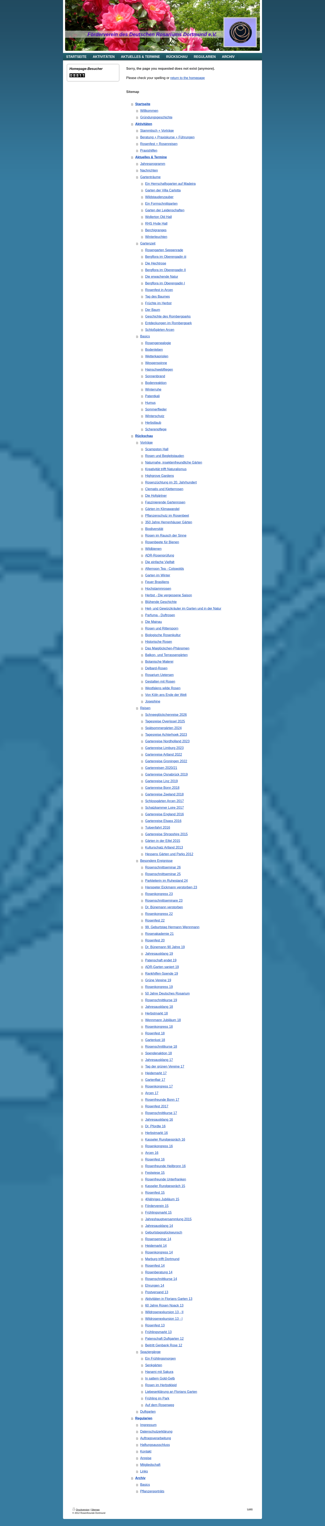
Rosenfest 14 (155, 1265)
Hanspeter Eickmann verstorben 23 (171, 887)
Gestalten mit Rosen (160, 681)
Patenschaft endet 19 (160, 960)
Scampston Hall (156, 449)
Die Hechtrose (155, 263)
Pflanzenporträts (152, 1491)
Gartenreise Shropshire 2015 (166, 834)
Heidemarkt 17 (156, 1073)
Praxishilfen (148, 150)
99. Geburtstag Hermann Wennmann (172, 927)
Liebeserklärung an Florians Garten (171, 1391)
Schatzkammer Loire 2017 (164, 807)
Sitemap (95, 1509)
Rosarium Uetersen (159, 675)
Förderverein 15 (157, 1206)
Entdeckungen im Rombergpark (168, 323)
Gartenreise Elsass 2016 (163, 821)
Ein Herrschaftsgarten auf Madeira (170, 183)
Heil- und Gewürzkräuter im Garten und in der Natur (183, 608)
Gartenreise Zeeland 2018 (164, 794)
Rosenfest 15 (155, 1192)
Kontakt (145, 1451)
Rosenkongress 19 (159, 987)
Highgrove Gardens (159, 475)
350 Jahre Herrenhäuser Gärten (168, 522)
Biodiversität (154, 529)
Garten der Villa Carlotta (163, 190)
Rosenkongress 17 (159, 1086)
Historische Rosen (158, 641)
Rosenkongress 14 (159, 1252)
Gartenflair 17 (155, 1079)
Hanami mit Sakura (159, 1372)
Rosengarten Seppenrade (164, 250)
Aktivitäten (143, 124)
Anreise (145, 1458)
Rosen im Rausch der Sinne (165, 535)
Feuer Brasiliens (157, 582)
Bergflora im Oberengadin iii (165, 256)
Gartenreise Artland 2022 (163, 754)
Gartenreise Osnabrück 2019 (166, 774)
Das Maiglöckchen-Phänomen (167, 648)
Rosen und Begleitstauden (164, 456)
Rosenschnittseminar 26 (163, 867)
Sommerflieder (156, 409)
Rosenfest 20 (155, 940)
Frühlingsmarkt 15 (158, 1212)
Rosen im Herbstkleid (161, 1385)
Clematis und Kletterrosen (164, 489)
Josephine (152, 701)
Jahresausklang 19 (159, 953)
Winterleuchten (156, 237)
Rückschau (144, 436)
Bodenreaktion (155, 383)
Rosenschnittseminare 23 (164, 900)
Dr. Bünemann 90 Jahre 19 (165, 947)
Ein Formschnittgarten (161, 203)
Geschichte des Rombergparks (168, 316)
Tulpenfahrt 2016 (157, 827)
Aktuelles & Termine (151, 157)
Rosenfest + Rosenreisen (158, 144)
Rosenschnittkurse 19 (161, 1000)
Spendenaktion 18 (158, 1053)
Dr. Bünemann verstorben (164, 907)
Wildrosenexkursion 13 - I (164, 1318)
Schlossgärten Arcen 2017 (164, 801)
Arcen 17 (151, 1093)
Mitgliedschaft (150, 1464)
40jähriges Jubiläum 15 (162, 1199)
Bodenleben (154, 349)
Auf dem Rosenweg (159, 1405)
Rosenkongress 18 (159, 1026)
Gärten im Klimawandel (162, 509)
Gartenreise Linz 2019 (161, 781)
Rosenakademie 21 (159, 933)
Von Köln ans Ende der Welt (166, 695)
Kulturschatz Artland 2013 (164, 847)
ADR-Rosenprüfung (159, 555)
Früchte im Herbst (158, 303)
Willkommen (149, 110)
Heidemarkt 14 (156, 1245)
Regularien (143, 1418)
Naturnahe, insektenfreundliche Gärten (173, 462)
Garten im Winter (157, 575)
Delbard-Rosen (156, 668)
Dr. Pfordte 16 (155, 1126)
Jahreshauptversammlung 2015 (168, 1219)
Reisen (145, 708)
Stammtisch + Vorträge (157, 130)
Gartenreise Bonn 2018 (162, 787)
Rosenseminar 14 (158, 1239)
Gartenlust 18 (155, 1040)
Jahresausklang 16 (159, 1119)
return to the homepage (187, 78)
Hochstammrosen (158, 588)
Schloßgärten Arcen (159, 329)
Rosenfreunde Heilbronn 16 (165, 1166)
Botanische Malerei (159, 661)
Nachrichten (149, 170)
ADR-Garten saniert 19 (162, 967)
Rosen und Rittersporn (161, 628)
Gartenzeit (147, 243)
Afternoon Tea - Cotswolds (164, 568)
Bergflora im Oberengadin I (165, 283)
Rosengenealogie (158, 343)
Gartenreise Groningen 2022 (166, 761)
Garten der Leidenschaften (164, 210)
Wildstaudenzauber (159, 197)
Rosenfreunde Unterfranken (165, 1179)
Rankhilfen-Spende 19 (161, 973)
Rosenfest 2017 (156, 1106)
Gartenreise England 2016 (164, 814)
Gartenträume (150, 177)
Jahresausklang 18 (159, 1006)
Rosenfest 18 (155, 1033)
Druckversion (80, 1509)
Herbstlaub (153, 422)
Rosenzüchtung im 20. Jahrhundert (171, 482)
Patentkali (152, 396)
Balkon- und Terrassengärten (166, 655)
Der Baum (152, 310)
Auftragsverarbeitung (155, 1438)
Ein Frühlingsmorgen (160, 1358)
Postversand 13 (156, 1292)
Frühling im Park (157, 1398)
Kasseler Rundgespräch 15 (165, 1186)
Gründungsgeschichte (156, 117)
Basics (145, 336)
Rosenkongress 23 (159, 894)
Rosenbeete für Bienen (162, 542)
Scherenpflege (155, 429)
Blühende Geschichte (161, 602)
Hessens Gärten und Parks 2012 (169, 854)
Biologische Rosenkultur (163, 635)
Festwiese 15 (155, 1172)
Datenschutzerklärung (156, 1431)
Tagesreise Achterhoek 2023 (166, 734)
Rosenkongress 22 (159, 914)
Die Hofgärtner (156, 495)
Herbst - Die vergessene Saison (168, 595)
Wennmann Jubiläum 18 (163, 1020)
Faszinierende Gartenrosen (165, 502)
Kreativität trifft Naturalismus (166, 469)
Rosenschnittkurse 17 (161, 1113)
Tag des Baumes (157, 296)
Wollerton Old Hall (158, 217)
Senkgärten (153, 1365)
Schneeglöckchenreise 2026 (166, 714)
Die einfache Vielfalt (159, 562)
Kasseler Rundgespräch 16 (165, 1139)
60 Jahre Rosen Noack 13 (164, 1305)
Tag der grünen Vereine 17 (164, 1066)
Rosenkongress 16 (159, 1146)
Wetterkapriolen (156, 356)
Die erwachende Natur (161, 276)
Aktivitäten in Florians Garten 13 (168, 1299)
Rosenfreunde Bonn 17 (162, 1099)
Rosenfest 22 (155, 920)
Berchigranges (155, 230)
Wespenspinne (156, 363)
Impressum (148, 1425)
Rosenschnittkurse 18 (161, 1046)
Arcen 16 (151, 1153)
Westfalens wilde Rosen (162, 688)
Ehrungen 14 (154, 1285)
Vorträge (146, 442)
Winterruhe (153, 389)
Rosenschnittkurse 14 (161, 1279)
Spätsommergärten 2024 (163, 728)
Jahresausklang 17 (159, 1060)
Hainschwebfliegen (159, 369)
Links (144, 1471)
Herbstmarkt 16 (156, 1133)
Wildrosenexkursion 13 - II (164, 1312)
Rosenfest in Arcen (159, 290)
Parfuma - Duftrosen (160, 615)
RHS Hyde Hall (156, 223)
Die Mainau (153, 622)
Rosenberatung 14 (158, 1272)
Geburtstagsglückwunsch (163, 1232)
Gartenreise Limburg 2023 (164, 748)
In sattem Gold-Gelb (160, 1378)
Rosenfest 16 (155, 1159)
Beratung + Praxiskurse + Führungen (167, 137)
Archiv (140, 1478)
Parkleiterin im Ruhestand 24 (166, 880)
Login (250, 1509)
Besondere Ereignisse (156, 860)
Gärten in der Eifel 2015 (162, 841)
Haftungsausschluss (155, 1445)
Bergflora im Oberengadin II (165, 270)
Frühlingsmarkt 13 (158, 1332)
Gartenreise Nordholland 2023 (167, 741)
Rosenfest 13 (155, 1325)
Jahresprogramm (152, 164)
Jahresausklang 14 (159, 1226)
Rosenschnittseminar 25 (163, 874)
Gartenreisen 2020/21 (161, 768)
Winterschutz (154, 416)
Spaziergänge (150, 1352)
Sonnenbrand (155, 376)
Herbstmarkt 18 (156, 1013)
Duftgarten (148, 1411)
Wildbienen (153, 548)
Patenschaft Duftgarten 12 (164, 1338)
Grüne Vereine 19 (158, 980)
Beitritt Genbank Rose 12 (163, 1345)
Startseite (142, 104)
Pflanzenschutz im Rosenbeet (167, 515)
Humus (150, 402)
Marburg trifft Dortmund (162, 1259)
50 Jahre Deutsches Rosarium (167, 993)
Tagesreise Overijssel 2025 (165, 721)
